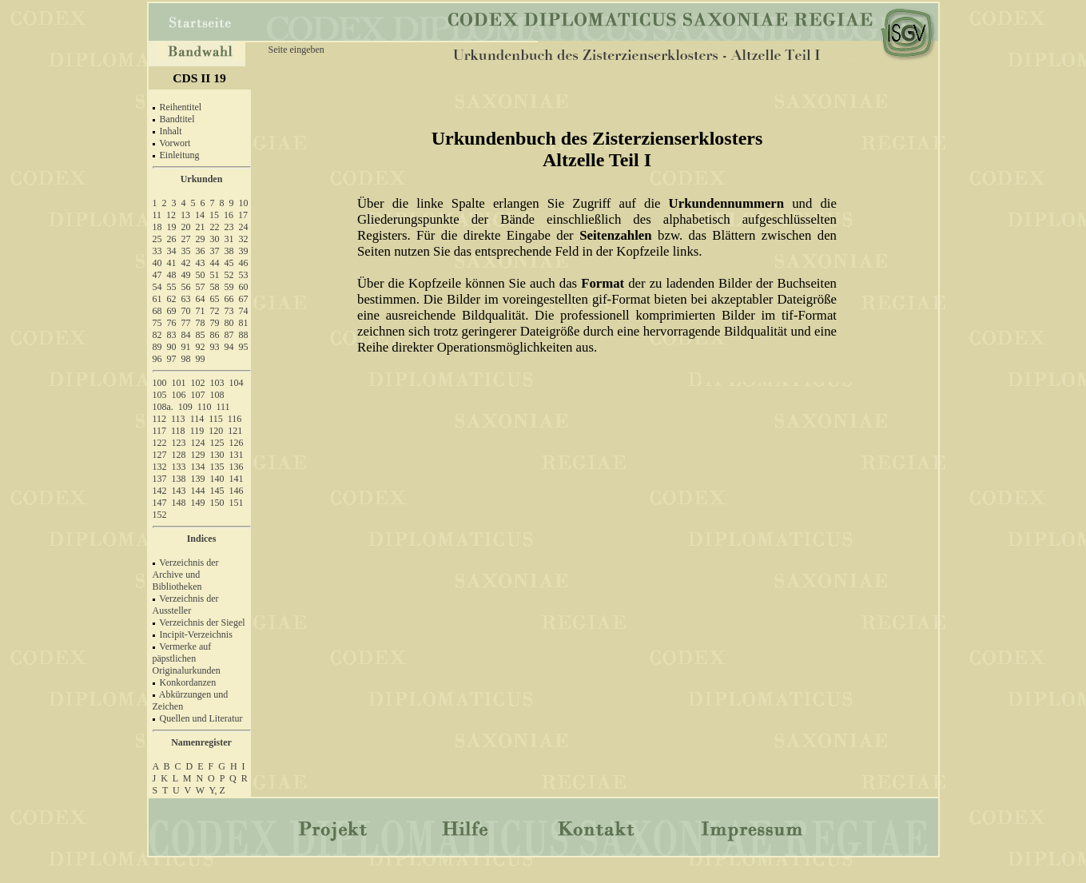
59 (229, 286)
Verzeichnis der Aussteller (186, 604)
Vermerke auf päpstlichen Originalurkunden (187, 658)
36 (200, 251)
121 (235, 430)
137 (160, 478)
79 (215, 322)
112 (160, 418)
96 (157, 358)
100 (160, 382)
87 (229, 334)
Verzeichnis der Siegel (202, 622)
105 (160, 394)
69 (172, 310)
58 (215, 286)
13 (185, 215)
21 (200, 227)
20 (186, 227)
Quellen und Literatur (201, 718)
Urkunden (202, 179)
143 (179, 490)
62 (172, 298)
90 (172, 346)
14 (200, 215)
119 (197, 430)
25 (157, 239)
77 (186, 322)
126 (236, 442)
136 (236, 466)
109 (185, 406)
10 (244, 203)
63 (186, 298)
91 (186, 346)
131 (236, 454)
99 (200, 358)
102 (198, 382)
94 (229, 346)
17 (243, 215)
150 (217, 502)
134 (198, 466)
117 (160, 430)
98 (186, 358)
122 (160, 442)
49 (186, 274)
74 (244, 310)
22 (215, 227)
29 (200, 239)
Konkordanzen (188, 682)
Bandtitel (177, 119)
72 (215, 310)
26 (172, 239)
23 (229, 227)
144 (198, 490)
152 (160, 514)
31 (229, 239)
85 (200, 334)
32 (244, 239)
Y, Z (217, 790)
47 (157, 274)
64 (200, 298)
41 (172, 262)
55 (172, 286)
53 (244, 274)
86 (215, 334)
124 (198, 442)
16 (228, 215)
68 (157, 310)
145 (217, 490)
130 (217, 454)
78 (200, 322)
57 (200, 286)
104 (236, 382)
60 (244, 286)
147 (160, 502)
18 (157, 227)
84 (186, 334)
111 (222, 406)
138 (179, 478)
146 (236, 490)
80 (229, 322)
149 (198, 502)
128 (179, 454)
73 (229, 310)
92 (200, 346)
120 (216, 430)
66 (229, 298)
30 (215, 239)
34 (172, 251)
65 (215, 298)
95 (244, 346)
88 (244, 334)
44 (215, 262)
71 (200, 310)
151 (236, 502)
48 (172, 274)
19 (172, 227)
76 (172, 322)
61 (157, 298)
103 (217, 382)
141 (236, 478)
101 (179, 382)
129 (198, 454)
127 (160, 454)
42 (186, 262)
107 (198, 394)
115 (216, 418)
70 (186, 310)
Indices (202, 538)
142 (160, 490)
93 (215, 346)
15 (214, 215)
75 (157, 322)
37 (215, 251)
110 (204, 406)
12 (171, 215)
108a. (163, 406)
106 (179, 394)
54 (157, 286)
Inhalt (171, 131)
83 (172, 334)
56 (186, 286)
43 (200, 262)
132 (160, 466)
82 (157, 334)
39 (244, 251)
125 (217, 442)
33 (157, 251)
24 (244, 227)
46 (244, 262)
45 (229, 262)
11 (157, 215)
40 (157, 262)
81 (244, 322)
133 (179, 466)
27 (186, 239)
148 (179, 502)
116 (235, 418)
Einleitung (180, 155)
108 (217, 394)
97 (172, 358)
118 (178, 430)
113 (178, 418)
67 (244, 298)
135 (217, 466)
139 (198, 478)
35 (186, 251)
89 (157, 346)
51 (215, 274)
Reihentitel (181, 107)
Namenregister (201, 742)
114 (197, 418)
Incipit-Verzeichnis (196, 634)
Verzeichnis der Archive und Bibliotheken (186, 574)
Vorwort (174, 143)
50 (200, 274)
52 (229, 274)
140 (217, 478)
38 (229, 251)
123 (179, 442)
